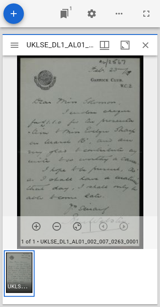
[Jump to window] (64, 13)
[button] (19, 273)
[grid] (80, 276)
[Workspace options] (119, 13)
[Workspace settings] (91, 13)
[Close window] (145, 45)
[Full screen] (146, 13)
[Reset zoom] (77, 226)
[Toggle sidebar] (14, 45)
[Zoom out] (57, 226)
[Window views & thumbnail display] (104, 45)
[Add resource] (13, 13)
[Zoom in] (36, 226)
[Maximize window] (125, 45)
